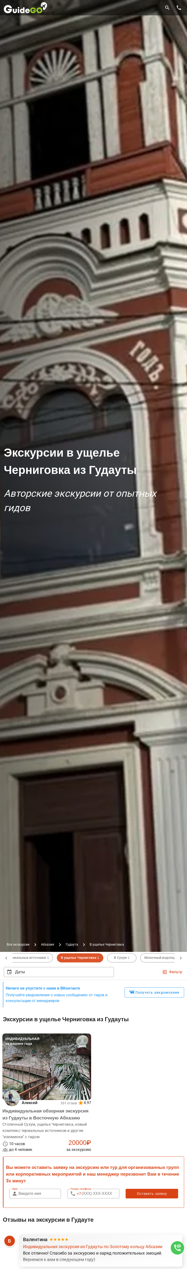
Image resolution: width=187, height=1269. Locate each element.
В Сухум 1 (122, 958)
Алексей (30, 1103)
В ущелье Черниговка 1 (80, 958)
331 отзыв (68, 1103)
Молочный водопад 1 (161, 958)
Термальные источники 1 (28, 958)
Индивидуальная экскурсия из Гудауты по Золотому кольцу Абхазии (92, 1247)
